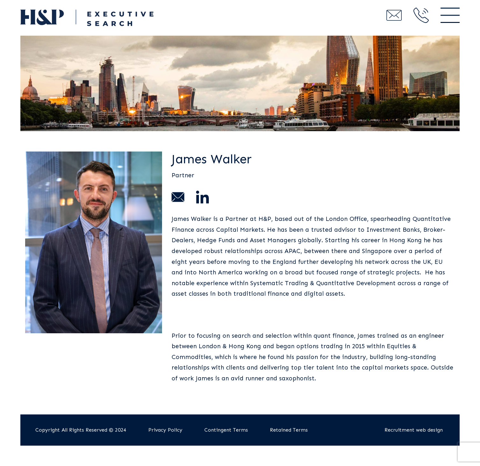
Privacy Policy (165, 430)
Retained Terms (289, 430)
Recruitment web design (414, 430)
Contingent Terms (226, 430)
